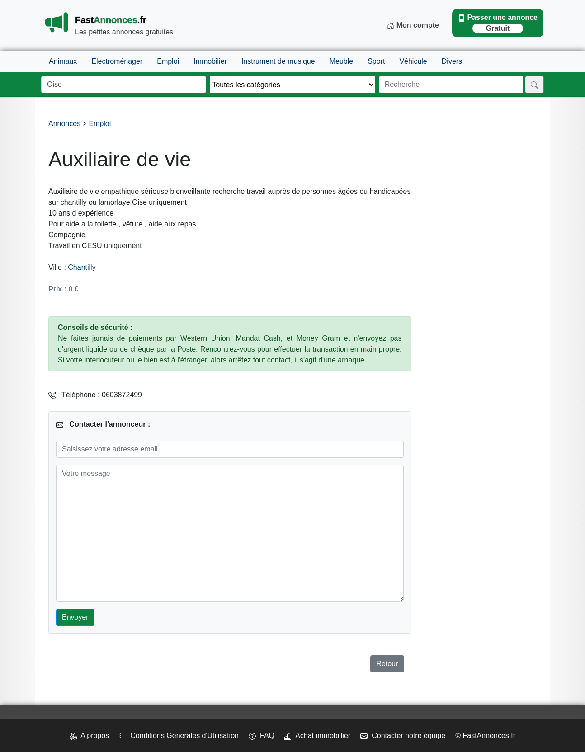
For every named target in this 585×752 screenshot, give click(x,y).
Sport (376, 61)
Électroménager (116, 61)
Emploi (168, 61)
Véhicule (413, 61)
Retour (387, 663)
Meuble (341, 61)
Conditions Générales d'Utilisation (179, 735)
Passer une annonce (498, 23)
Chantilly (81, 267)
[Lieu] (123, 84)
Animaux (63, 61)
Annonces (65, 123)
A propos (89, 735)
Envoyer (75, 617)
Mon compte (413, 25)
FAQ (261, 735)
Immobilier (210, 61)
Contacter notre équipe (402, 735)
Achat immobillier (317, 735)
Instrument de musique (278, 61)
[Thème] (292, 84)
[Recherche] (451, 84)
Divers (452, 61)
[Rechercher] (534, 84)
